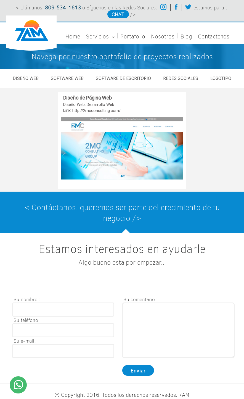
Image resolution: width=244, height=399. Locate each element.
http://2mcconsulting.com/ (96, 110)
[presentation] (54, 283)
